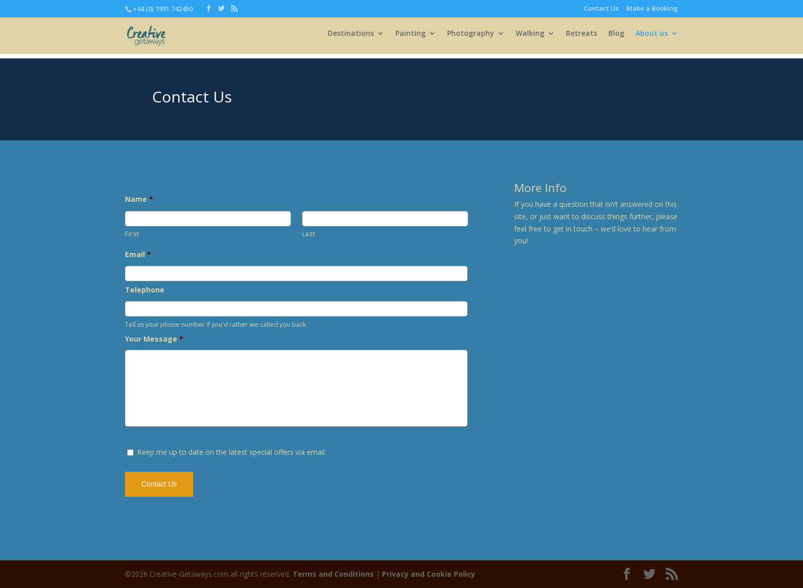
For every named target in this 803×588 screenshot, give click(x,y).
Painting (410, 38)
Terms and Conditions (333, 574)
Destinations (351, 38)
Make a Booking (652, 9)
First (132, 233)
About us (652, 38)
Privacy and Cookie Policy (428, 574)
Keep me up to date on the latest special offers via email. (231, 452)
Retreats (581, 38)
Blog (616, 38)
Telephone (144, 290)
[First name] (208, 218)
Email (138, 254)
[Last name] (385, 218)
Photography (470, 38)
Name (139, 199)
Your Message (154, 339)
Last (308, 233)
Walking (530, 38)
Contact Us (601, 9)
